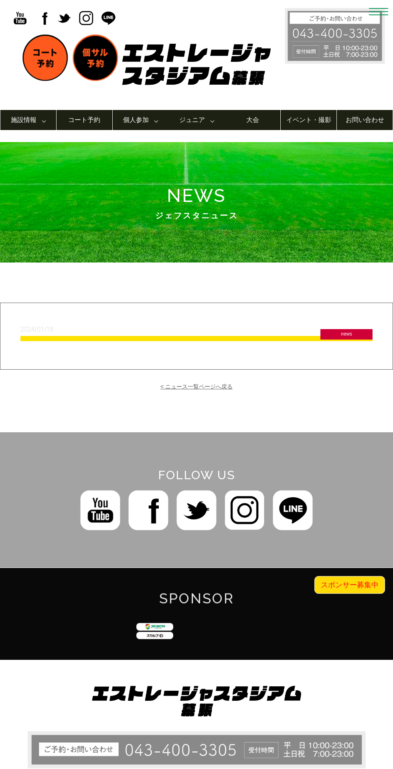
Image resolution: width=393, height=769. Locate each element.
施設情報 (23, 119)
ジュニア (192, 119)
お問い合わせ (365, 119)
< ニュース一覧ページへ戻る (196, 386)
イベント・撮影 (308, 119)
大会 (252, 119)
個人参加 (136, 119)
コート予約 (84, 119)
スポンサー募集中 (350, 592)
